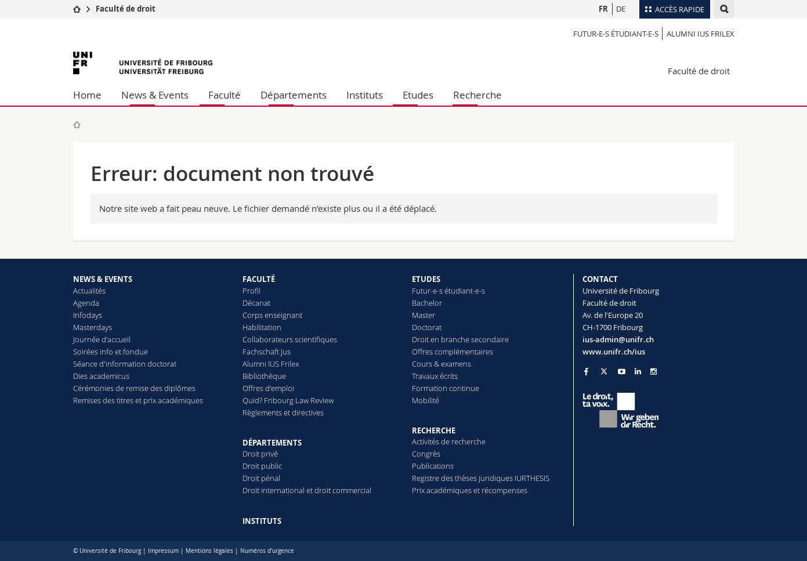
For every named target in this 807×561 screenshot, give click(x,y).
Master (423, 315)
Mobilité (425, 400)
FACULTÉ (259, 279)
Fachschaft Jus (267, 351)
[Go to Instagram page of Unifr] (653, 371)
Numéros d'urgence (267, 551)
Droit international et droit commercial (307, 490)
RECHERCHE (433, 430)
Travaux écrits (435, 376)
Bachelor (427, 303)
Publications (433, 466)
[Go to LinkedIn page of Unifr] (638, 371)
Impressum (163, 551)
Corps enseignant (272, 315)
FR (603, 8)
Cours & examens (441, 364)
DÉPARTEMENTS (272, 442)
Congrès (426, 453)
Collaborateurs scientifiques (290, 339)
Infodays (87, 315)
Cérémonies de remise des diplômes (134, 388)
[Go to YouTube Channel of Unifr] (621, 371)
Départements (293, 95)
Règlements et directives (283, 412)
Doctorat (427, 327)
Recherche (477, 95)
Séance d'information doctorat (124, 364)
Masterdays (92, 327)
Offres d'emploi (268, 388)
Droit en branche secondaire (460, 339)
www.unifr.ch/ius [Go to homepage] (613, 351)
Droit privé (260, 453)
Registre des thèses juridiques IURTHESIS (480, 478)
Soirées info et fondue (110, 351)
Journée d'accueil (102, 339)
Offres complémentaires (452, 351)
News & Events (155, 95)
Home (87, 95)
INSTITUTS (262, 521)
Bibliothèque (264, 376)
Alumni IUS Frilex (700, 33)
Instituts (364, 95)
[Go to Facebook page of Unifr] (586, 371)
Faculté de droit (125, 8)
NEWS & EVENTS (102, 279)
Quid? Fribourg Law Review (288, 400)
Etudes (418, 95)
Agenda (86, 303)
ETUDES (426, 279)
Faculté (224, 95)
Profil (251, 290)
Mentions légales (209, 551)
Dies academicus (101, 376)
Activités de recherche (449, 441)
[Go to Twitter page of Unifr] (604, 371)
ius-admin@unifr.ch (618, 339)
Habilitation (262, 327)
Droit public (262, 466)
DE (620, 8)
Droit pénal (261, 478)
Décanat (256, 303)
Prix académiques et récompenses (469, 490)
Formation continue (445, 388)
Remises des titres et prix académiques (138, 400)
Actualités (89, 290)
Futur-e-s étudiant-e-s (615, 33)
